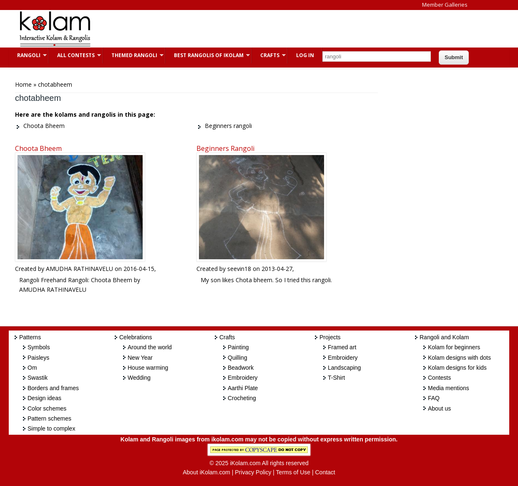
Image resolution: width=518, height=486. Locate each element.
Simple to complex (51, 428)
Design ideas (44, 398)
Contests (439, 377)
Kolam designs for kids (457, 367)
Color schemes (47, 408)
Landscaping (344, 367)
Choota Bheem (38, 148)
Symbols (39, 347)
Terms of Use (293, 472)
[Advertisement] (252, 29)
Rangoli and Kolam (444, 337)
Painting (238, 347)
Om (32, 367)
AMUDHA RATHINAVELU (79, 269)
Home (23, 84)
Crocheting (242, 398)
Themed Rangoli (133, 55)
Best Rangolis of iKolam (208, 55)
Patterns (30, 337)
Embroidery (243, 377)
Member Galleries (445, 4)
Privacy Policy (253, 472)
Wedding (139, 377)
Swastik (38, 377)
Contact (325, 472)
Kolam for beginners (454, 347)
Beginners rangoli (225, 148)
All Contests (75, 55)
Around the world (150, 347)
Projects (330, 337)
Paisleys (38, 357)
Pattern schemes (49, 418)
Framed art (342, 347)
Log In (305, 55)
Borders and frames (53, 388)
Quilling (237, 357)
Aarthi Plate (243, 388)
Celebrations (135, 337)
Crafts (269, 55)
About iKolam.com (206, 472)
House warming (148, 367)
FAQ (434, 398)
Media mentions (448, 388)
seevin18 (239, 269)
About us (439, 408)
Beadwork (241, 367)
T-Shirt (336, 377)
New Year (140, 357)
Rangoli (28, 55)
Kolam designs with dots (459, 357)
